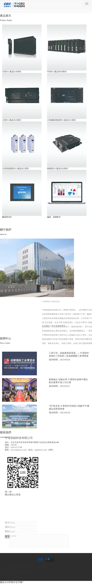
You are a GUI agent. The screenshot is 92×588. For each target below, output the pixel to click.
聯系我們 (30, 572)
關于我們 (19, 567)
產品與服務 (42, 567)
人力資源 (19, 572)
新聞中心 (30, 567)
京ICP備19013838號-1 (66, 578)
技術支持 (8, 572)
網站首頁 (8, 567)
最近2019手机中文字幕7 (11, 582)
